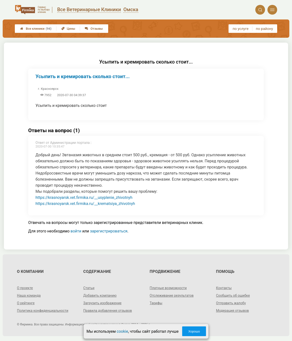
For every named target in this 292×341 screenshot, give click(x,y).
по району (264, 29)
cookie (122, 331)
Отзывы (94, 28)
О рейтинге (26, 303)
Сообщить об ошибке (233, 295)
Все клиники (36, 28)
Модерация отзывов (232, 311)
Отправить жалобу (231, 303)
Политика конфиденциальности (42, 311)
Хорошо (194, 331)
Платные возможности (168, 288)
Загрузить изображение (102, 303)
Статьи (89, 288)
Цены (68, 28)
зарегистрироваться (108, 231)
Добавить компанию (100, 295)
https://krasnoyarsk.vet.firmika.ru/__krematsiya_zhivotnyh (85, 203)
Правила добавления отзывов (107, 311)
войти (76, 231)
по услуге (241, 29)
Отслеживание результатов (172, 295)
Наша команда (29, 295)
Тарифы (156, 303)
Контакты (223, 288)
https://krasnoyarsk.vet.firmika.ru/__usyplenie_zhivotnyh (83, 197)
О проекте (25, 288)
